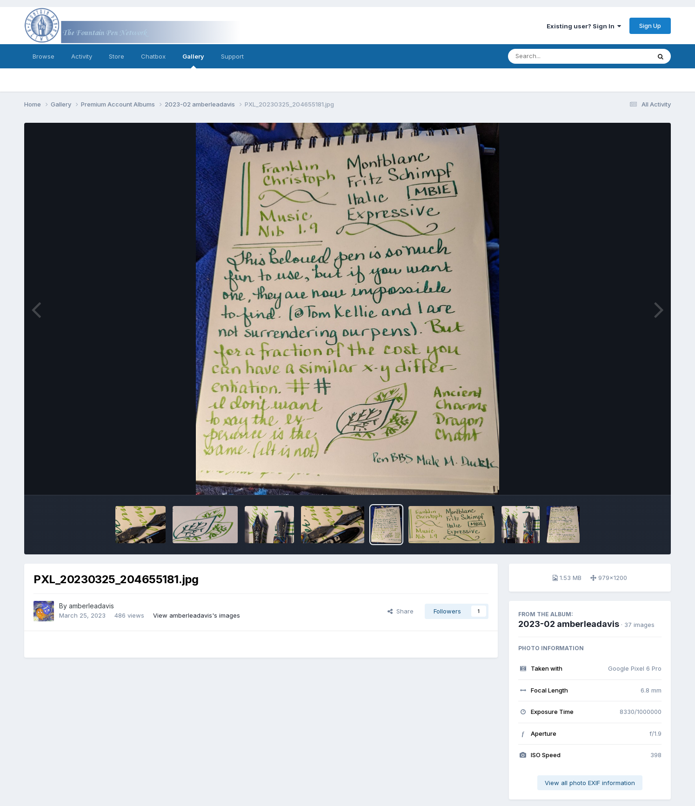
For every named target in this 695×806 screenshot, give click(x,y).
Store (116, 56)
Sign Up (650, 25)
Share (401, 611)
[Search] (554, 56)
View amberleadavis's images (196, 615)
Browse (43, 56)
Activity (81, 56)
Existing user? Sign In (584, 26)
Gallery (193, 60)
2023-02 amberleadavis (568, 624)
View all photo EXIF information (590, 782)
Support (232, 56)
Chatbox (153, 56)
